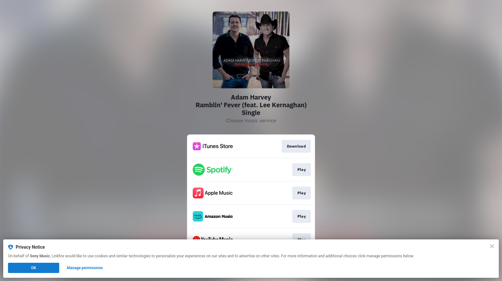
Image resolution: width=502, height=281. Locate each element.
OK (33, 268)
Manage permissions (85, 268)
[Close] (492, 246)
